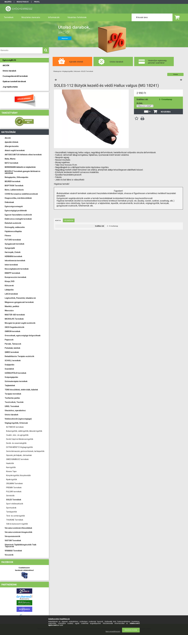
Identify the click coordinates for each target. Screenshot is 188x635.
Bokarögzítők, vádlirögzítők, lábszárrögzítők (24, 431)
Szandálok (9, 369)
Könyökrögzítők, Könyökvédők (18, 475)
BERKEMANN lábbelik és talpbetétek (20, 167)
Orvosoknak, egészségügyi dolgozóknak (22, 335)
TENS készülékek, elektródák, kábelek (21, 390)
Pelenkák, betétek (12, 348)
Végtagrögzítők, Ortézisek (16, 423)
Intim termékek (11, 265)
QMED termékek (12, 352)
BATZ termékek (11, 163)
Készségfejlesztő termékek (17, 269)
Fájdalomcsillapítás (13, 231)
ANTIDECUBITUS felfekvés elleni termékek (23, 155)
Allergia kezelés (12, 146)
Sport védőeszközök (14, 504)
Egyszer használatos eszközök (18, 215)
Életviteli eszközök (13, 223)
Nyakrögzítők (11, 479)
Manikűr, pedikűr (12, 306)
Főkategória (57, 71)
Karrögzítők (11, 467)
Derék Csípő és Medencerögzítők (19, 439)
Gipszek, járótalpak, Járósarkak (19, 455)
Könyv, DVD (9, 281)
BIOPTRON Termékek (14, 186)
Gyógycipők (10, 248)
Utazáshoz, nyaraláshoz (15, 410)
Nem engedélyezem (113, 631)
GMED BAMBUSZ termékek (17, 459)
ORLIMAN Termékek (14, 483)
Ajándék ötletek (11, 142)
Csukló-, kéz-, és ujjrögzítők (17, 435)
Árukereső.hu (24, 599)
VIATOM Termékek (13, 540)
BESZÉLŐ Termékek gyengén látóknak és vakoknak (22, 172)
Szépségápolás (11, 377)
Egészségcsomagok (14, 206)
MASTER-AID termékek (15, 315)
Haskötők (10, 463)
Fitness (8, 236)
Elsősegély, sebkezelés (15, 227)
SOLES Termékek (13, 500)
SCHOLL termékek (13, 360)
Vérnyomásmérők (12, 536)
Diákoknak (9, 202)
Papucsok (9, 340)
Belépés (8, 2)
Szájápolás (9, 365)
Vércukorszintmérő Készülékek (18, 528)
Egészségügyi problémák (16, 211)
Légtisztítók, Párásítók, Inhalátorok (20, 298)
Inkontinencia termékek (15, 261)
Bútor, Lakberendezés (14, 190)
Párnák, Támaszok (13, 344)
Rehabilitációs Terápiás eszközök (19, 356)
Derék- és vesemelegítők (16, 443)
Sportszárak (11, 508)
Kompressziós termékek (15, 277)
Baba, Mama (10, 159)
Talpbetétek (10, 385)
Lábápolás (9, 290)
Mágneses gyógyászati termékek (19, 302)
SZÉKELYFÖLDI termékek (15, 373)
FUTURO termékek (13, 240)
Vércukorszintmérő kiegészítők (18, 532)
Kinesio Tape (11, 471)
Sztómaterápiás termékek (16, 381)
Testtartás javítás (12, 398)
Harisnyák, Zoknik (12, 252)
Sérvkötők (10, 496)
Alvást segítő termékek (15, 150)
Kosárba (166, 112)
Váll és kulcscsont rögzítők (17, 524)
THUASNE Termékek (14, 520)
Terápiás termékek (13, 394)
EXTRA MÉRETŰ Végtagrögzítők (19, 447)
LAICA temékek (11, 294)
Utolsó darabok (11, 415)
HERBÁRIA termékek (13, 256)
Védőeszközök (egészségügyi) (18, 419)
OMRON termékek (12, 331)
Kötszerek (9, 286)
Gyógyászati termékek (14, 244)
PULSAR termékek (13, 492)
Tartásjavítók (11, 512)
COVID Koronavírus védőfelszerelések (21, 194)
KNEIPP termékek (12, 273)
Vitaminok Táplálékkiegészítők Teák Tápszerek (20, 546)
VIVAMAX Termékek (13, 551)
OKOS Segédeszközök (14, 327)
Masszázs (9, 310)
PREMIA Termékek (14, 487)
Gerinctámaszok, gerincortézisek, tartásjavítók (25, 451)
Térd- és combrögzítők (15, 516)
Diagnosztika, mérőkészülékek (18, 198)
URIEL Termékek (12, 406)
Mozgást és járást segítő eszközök (20, 323)
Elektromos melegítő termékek (18, 219)
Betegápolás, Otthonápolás (16, 177)
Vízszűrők (9, 555)
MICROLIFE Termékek (14, 319)
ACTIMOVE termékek (15, 427)
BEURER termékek (12, 181)
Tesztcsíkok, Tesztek (14, 402)
